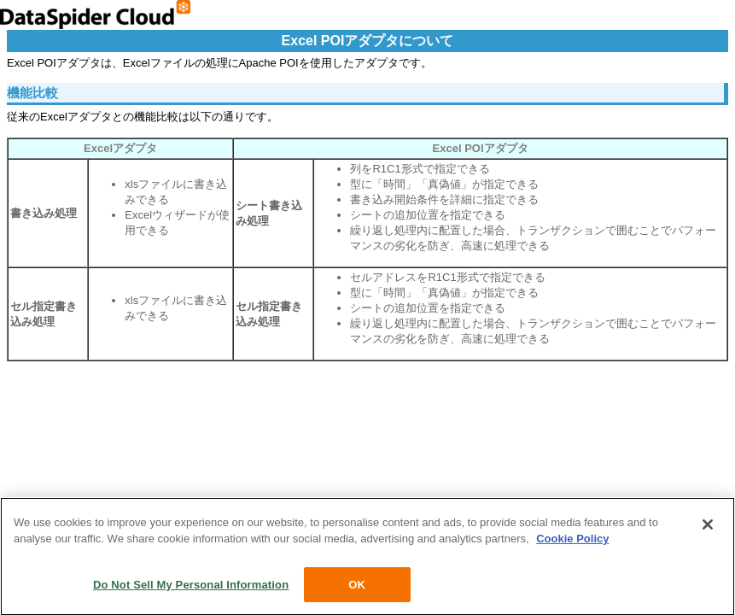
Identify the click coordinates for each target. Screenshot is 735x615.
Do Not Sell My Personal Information (191, 586)
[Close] (707, 526)
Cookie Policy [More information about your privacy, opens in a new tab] (572, 540)
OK (356, 586)
